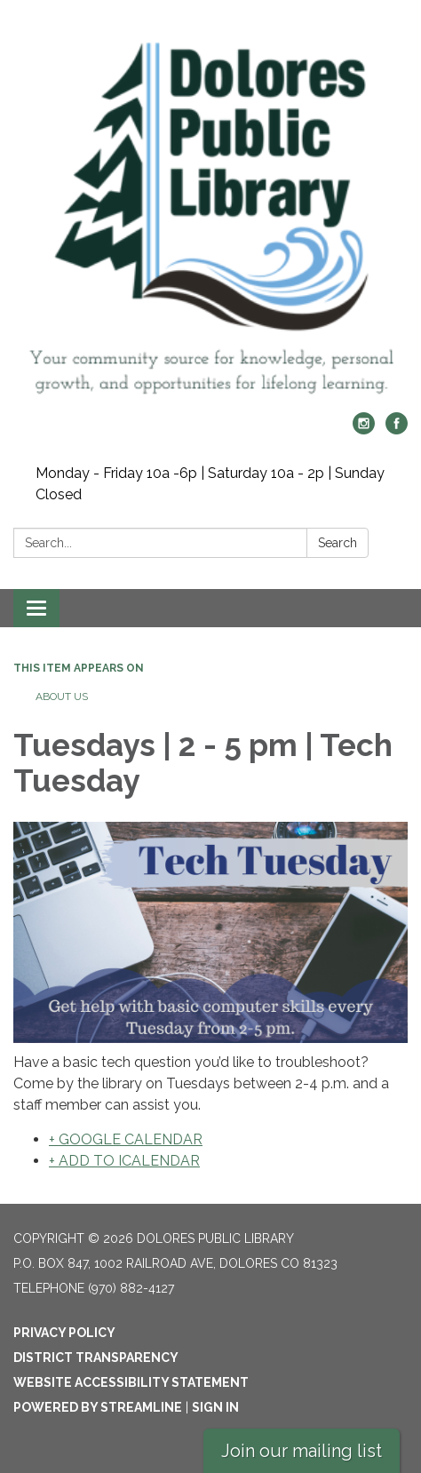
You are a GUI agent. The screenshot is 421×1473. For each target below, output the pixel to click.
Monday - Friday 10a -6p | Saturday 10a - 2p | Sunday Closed (210, 484)
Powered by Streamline (97, 1407)
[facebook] (396, 429)
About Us (62, 696)
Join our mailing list (301, 1450)
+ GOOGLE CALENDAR (126, 1139)
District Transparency (96, 1357)
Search (337, 543)
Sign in (215, 1407)
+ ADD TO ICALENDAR (124, 1160)
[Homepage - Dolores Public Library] (210, 215)
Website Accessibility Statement (131, 1382)
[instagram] (364, 429)
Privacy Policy (64, 1333)
